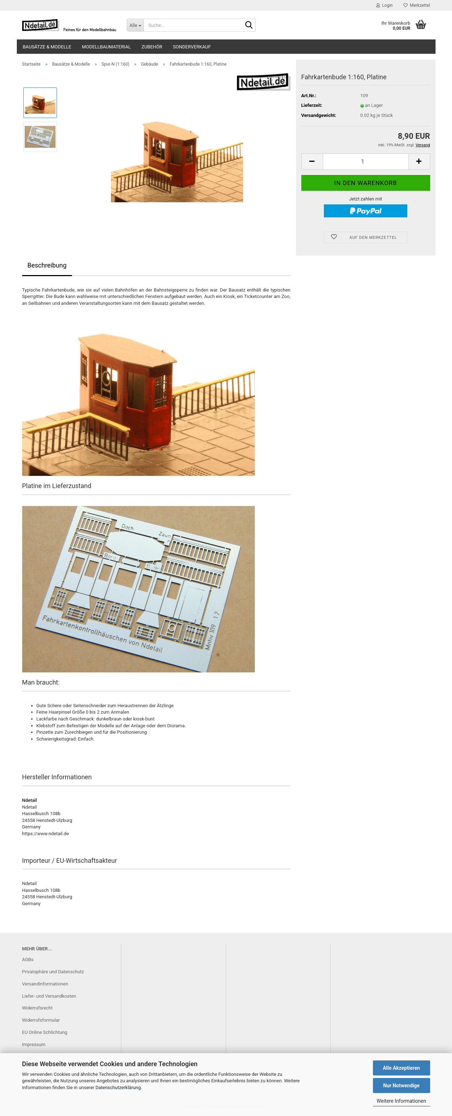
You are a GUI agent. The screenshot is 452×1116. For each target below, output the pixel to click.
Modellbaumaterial (106, 46)
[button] (312, 161)
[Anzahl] (366, 161)
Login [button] (384, 5)
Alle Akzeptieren (401, 1068)
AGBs (28, 959)
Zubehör (151, 46)
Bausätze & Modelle (47, 46)
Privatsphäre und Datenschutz (53, 971)
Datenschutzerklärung (118, 1087)
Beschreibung (47, 265)
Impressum (33, 1044)
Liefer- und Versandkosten (49, 996)
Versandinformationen (45, 984)
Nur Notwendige (401, 1085)
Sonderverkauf (192, 46)
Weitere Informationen (401, 1101)
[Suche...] (135, 25)
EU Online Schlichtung (45, 1032)
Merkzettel (416, 5)
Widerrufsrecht (37, 1008)
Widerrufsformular (41, 1020)
